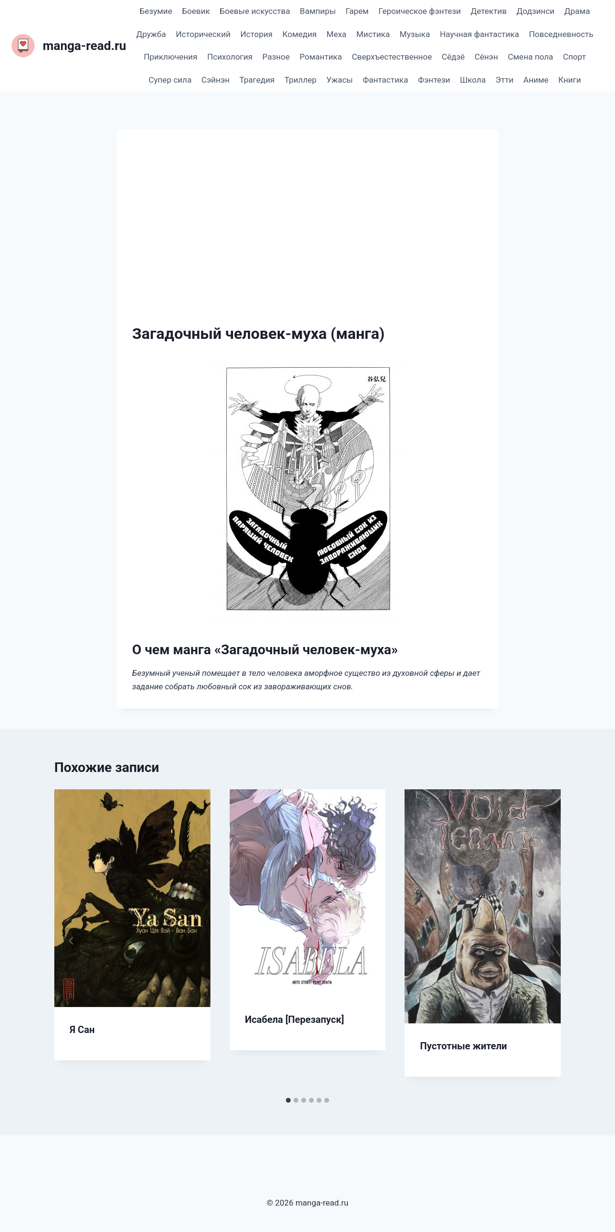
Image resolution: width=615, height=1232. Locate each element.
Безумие (156, 11)
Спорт (574, 57)
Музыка (415, 34)
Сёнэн (486, 57)
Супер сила (169, 80)
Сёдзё (453, 57)
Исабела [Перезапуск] (294, 1019)
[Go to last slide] (71, 941)
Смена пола (530, 57)
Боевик (196, 11)
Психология (229, 57)
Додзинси (535, 11)
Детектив (488, 11)
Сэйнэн (215, 80)
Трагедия (256, 80)
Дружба (151, 34)
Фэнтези (434, 80)
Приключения (170, 57)
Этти (504, 80)
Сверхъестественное (392, 57)
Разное (276, 57)
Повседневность (561, 34)
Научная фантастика (479, 34)
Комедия (300, 34)
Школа (473, 80)
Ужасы (339, 80)
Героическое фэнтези (420, 11)
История (256, 34)
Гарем (357, 11)
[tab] (288, 1100)
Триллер (300, 80)
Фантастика (385, 80)
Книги (569, 80)
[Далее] (543, 941)
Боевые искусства (255, 11)
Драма (577, 11)
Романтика (320, 57)
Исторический (203, 34)
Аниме (535, 80)
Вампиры (318, 11)
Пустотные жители (463, 1046)
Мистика (373, 34)
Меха (337, 34)
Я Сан (82, 1029)
